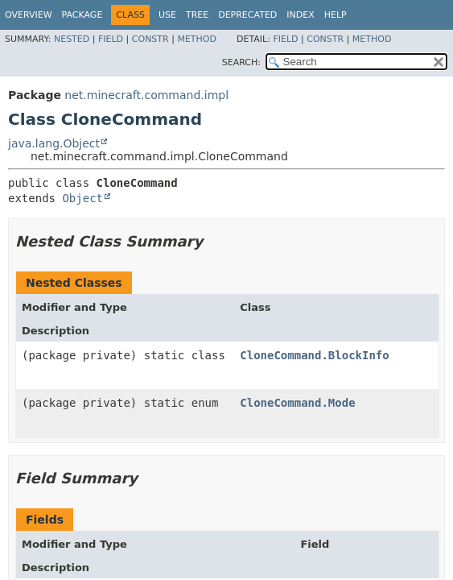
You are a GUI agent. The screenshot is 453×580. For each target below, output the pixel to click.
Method (196, 39)
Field (110, 39)
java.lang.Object (54, 143)
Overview (28, 15)
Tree (197, 15)
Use (167, 15)
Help (335, 15)
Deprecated (247, 15)
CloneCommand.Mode (297, 402)
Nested (71, 39)
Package (82, 15)
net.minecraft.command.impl (146, 95)
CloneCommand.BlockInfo (314, 355)
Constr (150, 39)
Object (82, 198)
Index (300, 15)
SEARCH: (241, 62)
